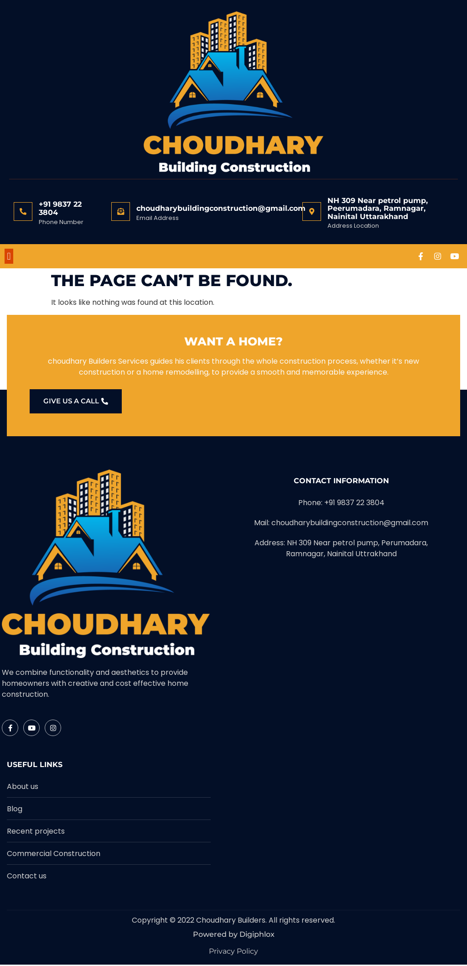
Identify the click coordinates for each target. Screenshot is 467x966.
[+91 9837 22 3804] (23, 211)
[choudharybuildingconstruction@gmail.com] (120, 211)
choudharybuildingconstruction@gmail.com (221, 208)
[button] (9, 256)
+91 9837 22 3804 (60, 208)
